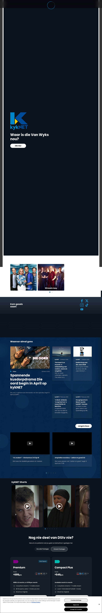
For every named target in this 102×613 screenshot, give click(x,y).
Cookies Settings (76, 600)
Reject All (76, 605)
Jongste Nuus (83, 426)
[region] (51, 604)
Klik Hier (18, 146)
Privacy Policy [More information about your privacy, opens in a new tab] (35, 602)
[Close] (99, 604)
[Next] (88, 506)
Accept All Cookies (76, 609)
